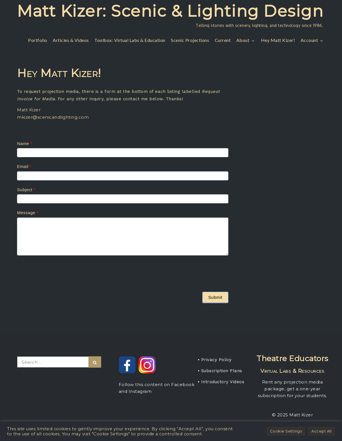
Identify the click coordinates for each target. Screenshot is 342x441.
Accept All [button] (321, 431)
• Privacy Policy (215, 359)
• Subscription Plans (220, 370)
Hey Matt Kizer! (278, 40)
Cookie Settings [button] (286, 431)
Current (223, 40)
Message (27, 212)
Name (24, 143)
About (246, 40)
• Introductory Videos (221, 381)
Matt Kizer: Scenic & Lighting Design (170, 11)
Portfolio (37, 40)
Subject (26, 189)
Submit (215, 297)
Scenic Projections (190, 40)
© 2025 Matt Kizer (292, 414)
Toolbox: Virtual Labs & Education (129, 40)
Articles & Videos (71, 40)
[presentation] (60, 272)
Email (24, 166)
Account (312, 40)
